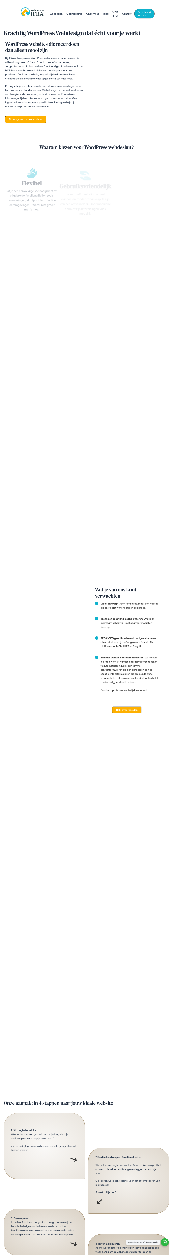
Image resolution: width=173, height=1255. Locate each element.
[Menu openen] (74, 1159)
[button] (144, 13)
